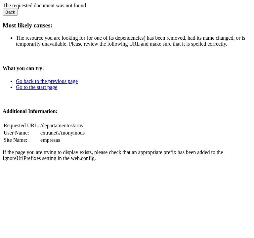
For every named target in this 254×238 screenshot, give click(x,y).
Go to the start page (36, 87)
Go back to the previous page (47, 81)
